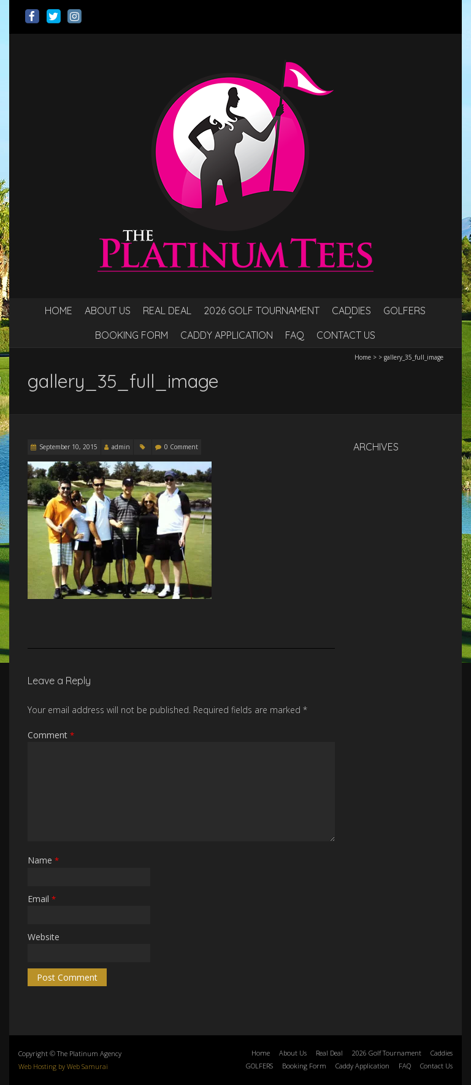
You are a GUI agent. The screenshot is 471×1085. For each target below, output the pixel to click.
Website (43, 937)
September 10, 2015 (68, 446)
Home (58, 310)
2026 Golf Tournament (262, 310)
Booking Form (131, 335)
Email (42, 899)
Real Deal (167, 310)
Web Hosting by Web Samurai (63, 1066)
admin (121, 446)
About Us (108, 310)
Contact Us (345, 335)
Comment (51, 735)
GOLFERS (404, 310)
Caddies (351, 310)
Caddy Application (226, 335)
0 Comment (181, 446)
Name (43, 860)
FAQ (294, 335)
